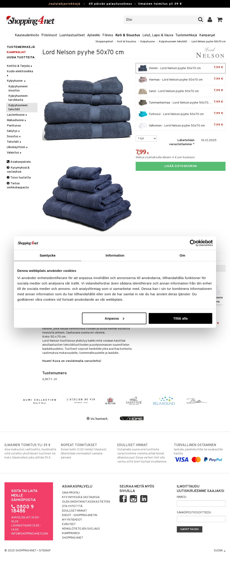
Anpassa (114, 318)
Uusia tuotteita (21, 57)
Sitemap (45, 551)
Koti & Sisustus (127, 35)
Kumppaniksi (71, 533)
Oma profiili (71, 493)
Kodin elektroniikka (20, 73)
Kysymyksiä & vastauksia (18, 170)
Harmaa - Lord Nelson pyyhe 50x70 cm (180, 79)
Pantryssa (14, 126)
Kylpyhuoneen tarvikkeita (18, 98)
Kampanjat (207, 35)
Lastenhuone (17, 115)
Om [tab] (182, 255)
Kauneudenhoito (27, 35)
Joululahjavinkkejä (64, 4)
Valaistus (14, 153)
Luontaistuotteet (72, 35)
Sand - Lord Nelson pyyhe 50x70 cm (180, 91)
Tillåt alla (180, 318)
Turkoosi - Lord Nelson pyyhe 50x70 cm (180, 114)
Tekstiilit (14, 142)
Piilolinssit (49, 35)
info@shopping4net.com (29, 534)
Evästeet (69, 524)
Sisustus (14, 136)
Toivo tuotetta (19, 178)
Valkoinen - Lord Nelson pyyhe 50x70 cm (180, 125)
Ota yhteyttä (72, 506)
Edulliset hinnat (74, 511)
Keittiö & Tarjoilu (20, 66)
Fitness (107, 35)
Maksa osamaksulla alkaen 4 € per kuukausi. (165, 157)
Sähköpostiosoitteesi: (194, 512)
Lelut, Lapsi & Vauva (157, 35)
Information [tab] (115, 255)
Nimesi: (181, 497)
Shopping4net (104, 41)
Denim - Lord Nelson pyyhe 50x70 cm (180, 68)
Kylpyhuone (147, 41)
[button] (219, 20)
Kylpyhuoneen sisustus (18, 88)
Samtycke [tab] (48, 255)
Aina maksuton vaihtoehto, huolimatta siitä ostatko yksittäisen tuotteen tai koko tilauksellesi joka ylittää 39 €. (30, 451)
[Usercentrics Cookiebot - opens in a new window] (193, 243)
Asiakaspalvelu (19, 162)
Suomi (220, 551)
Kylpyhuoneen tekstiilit (173, 41)
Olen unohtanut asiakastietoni (86, 502)
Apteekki (93, 35)
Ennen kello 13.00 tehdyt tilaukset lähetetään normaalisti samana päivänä (87, 451)
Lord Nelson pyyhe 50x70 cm (208, 41)
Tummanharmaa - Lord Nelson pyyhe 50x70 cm (180, 102)
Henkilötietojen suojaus (81, 529)
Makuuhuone (17, 120)
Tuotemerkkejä (186, 35)
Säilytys (13, 131)
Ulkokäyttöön (17, 147)
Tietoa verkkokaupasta (18, 186)
